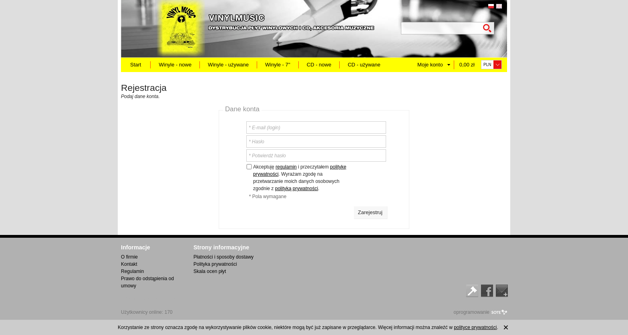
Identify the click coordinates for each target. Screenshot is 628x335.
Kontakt (129, 264)
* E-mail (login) (264, 127)
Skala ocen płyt (209, 271)
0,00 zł (467, 65)
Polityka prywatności (215, 264)
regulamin (286, 167)
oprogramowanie (471, 312)
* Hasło (256, 141)
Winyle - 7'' (277, 65)
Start (135, 65)
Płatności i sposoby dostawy (223, 257)
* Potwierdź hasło (267, 155)
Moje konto (430, 65)
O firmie (129, 257)
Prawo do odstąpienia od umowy (147, 282)
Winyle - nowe (175, 65)
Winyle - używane (228, 65)
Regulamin (132, 271)
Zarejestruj (370, 212)
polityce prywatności (475, 327)
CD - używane (364, 65)
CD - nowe (319, 65)
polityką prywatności (296, 188)
